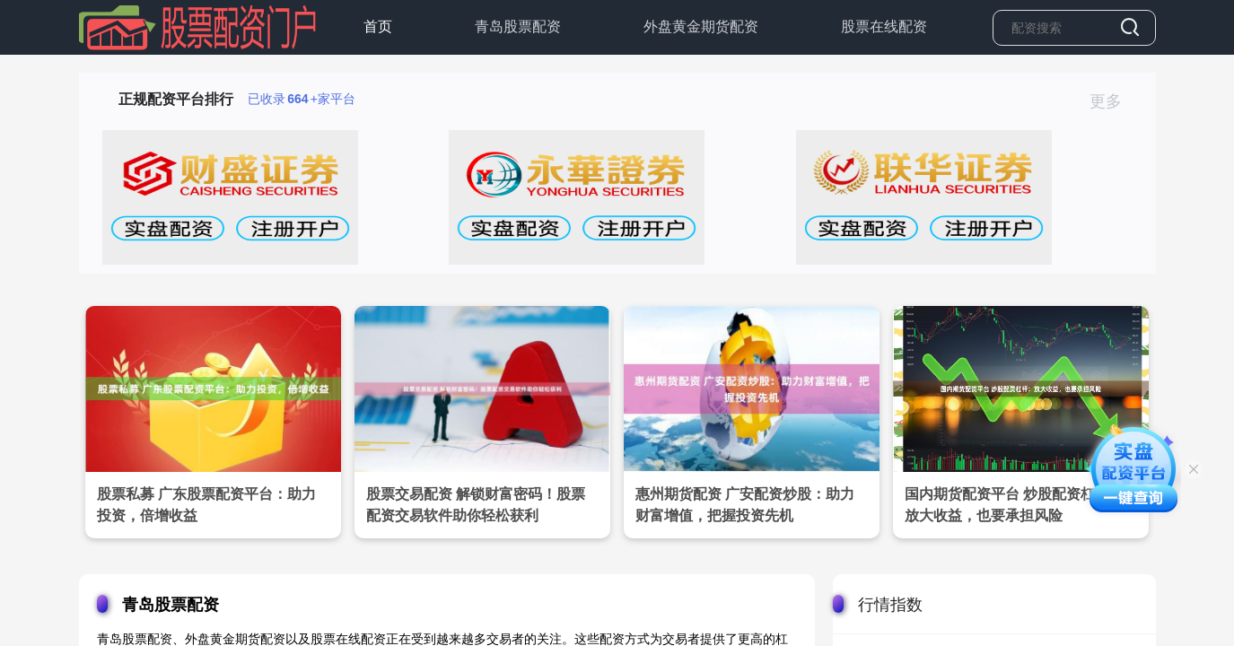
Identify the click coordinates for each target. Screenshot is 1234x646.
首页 (377, 26)
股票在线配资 (884, 26)
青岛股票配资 (518, 26)
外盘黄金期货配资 (700, 26)
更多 (1113, 101)
